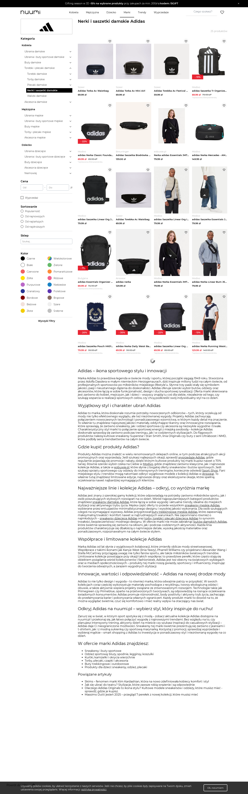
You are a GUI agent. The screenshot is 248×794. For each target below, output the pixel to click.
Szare (54, 304)
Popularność (30, 211)
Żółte (27, 278)
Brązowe (56, 298)
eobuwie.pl (121, 468)
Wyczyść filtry (46, 321)
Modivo (148, 465)
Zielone (55, 265)
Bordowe (29, 298)
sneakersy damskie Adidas (110, 503)
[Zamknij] (238, 4)
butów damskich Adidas (210, 523)
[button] (121, 4)
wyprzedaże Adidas (191, 459)
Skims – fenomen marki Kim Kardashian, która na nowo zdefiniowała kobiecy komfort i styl (147, 683)
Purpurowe (30, 285)
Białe (27, 265)
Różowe (55, 278)
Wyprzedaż (29, 197)
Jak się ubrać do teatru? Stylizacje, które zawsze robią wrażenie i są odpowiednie (140, 686)
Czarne (28, 258)
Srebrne (55, 311)
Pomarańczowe (60, 272)
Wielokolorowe (60, 258)
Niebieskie (57, 285)
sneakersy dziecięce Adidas (118, 519)
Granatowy (30, 291)
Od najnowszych (33, 216)
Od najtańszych (32, 221)
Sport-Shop (210, 472)
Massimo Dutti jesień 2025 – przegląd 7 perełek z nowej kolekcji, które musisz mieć (141, 696)
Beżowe (28, 304)
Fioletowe (56, 291)
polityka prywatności (93, 789)
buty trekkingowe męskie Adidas (174, 513)
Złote (27, 311)
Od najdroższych (33, 226)
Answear (208, 475)
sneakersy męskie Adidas (202, 506)
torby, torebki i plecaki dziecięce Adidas (171, 519)
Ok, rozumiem (215, 787)
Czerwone (30, 272)
